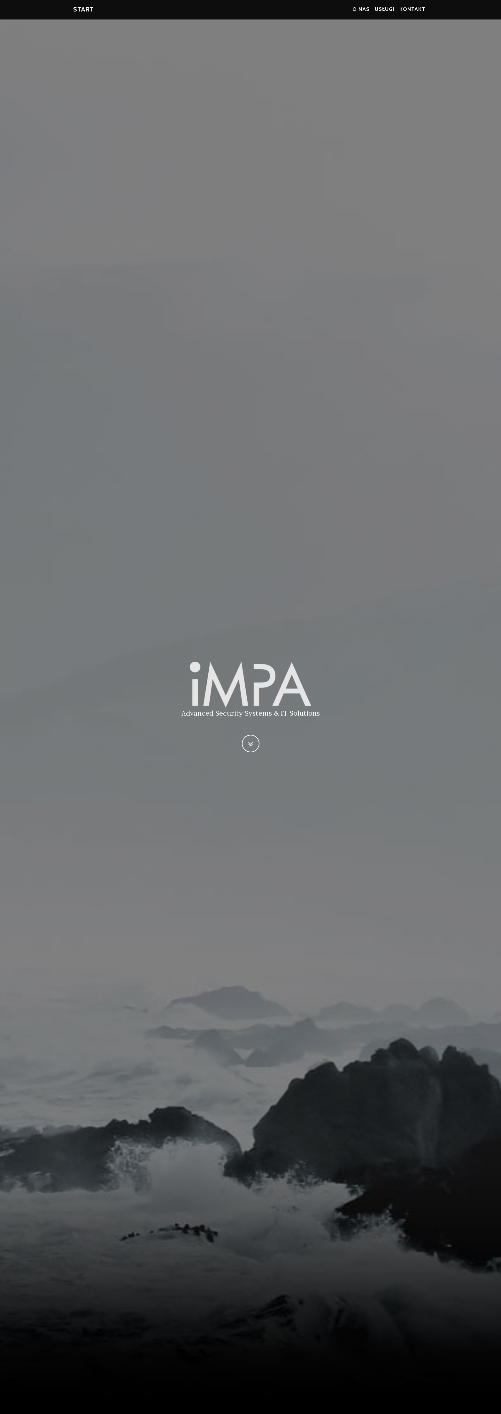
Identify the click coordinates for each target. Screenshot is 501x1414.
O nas (361, 13)
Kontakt (412, 13)
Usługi (384, 13)
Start (83, 13)
